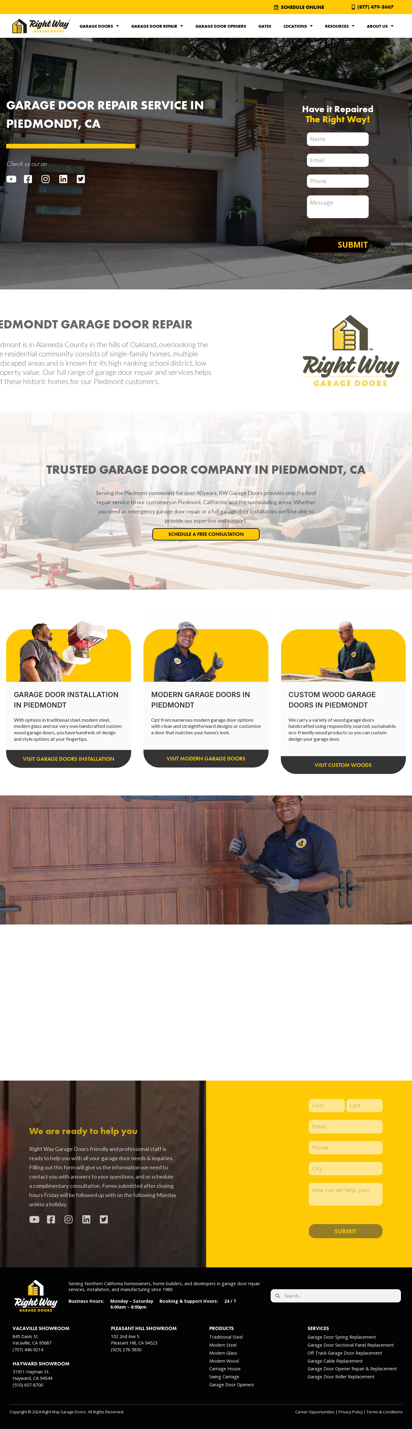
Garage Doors (99, 26)
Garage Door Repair (157, 26)
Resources (340, 26)
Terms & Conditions (385, 1412)
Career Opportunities (315, 1412)
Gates (264, 26)
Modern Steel (223, 1345)
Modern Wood (224, 1361)
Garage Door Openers (220, 26)
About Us (380, 26)
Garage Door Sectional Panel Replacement (351, 1345)
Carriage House (225, 1369)
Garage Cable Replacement (335, 1361)
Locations (298, 26)
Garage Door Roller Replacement (341, 1377)
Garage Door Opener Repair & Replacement (352, 1369)
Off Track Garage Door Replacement (345, 1353)
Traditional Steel (226, 1337)
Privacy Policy (351, 1412)
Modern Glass (223, 1353)
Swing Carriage (224, 1377)
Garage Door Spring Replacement (342, 1337)
